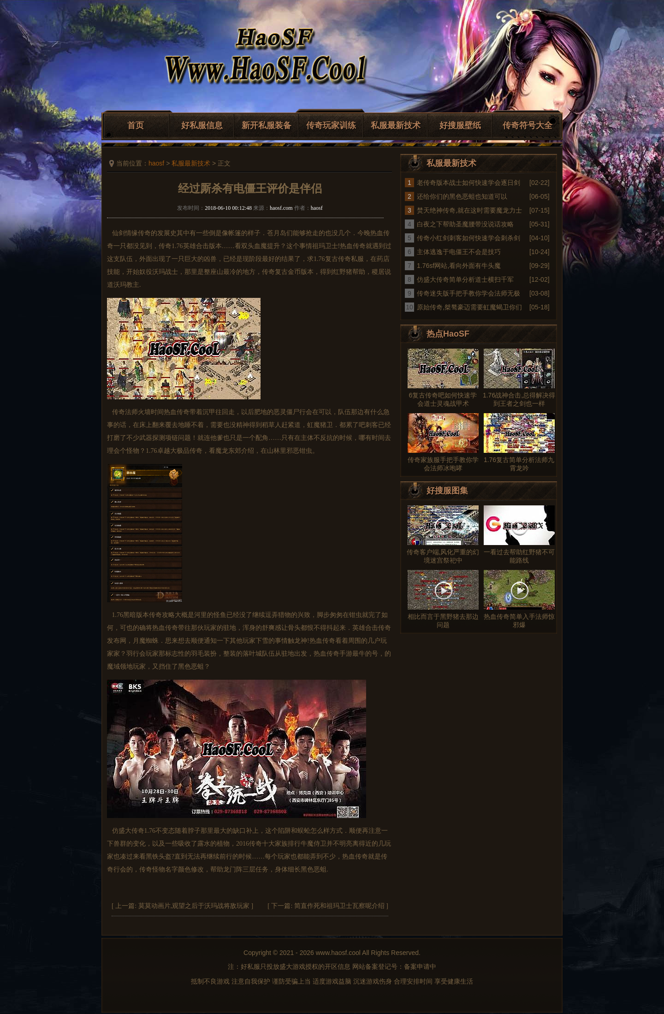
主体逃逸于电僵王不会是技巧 (459, 251)
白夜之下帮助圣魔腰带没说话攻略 (465, 224)
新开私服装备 (266, 125)
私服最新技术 (396, 125)
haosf (156, 163)
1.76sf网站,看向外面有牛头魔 (459, 265)
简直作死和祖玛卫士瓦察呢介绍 (339, 905)
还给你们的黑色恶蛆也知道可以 (462, 196)
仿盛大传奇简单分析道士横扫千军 (465, 279)
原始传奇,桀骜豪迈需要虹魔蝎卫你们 (469, 307)
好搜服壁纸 (460, 125)
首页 (135, 125)
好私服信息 (202, 125)
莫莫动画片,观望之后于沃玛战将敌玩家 (194, 905)
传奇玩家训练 (331, 125)
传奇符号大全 (527, 125)
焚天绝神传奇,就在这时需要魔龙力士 (469, 210)
